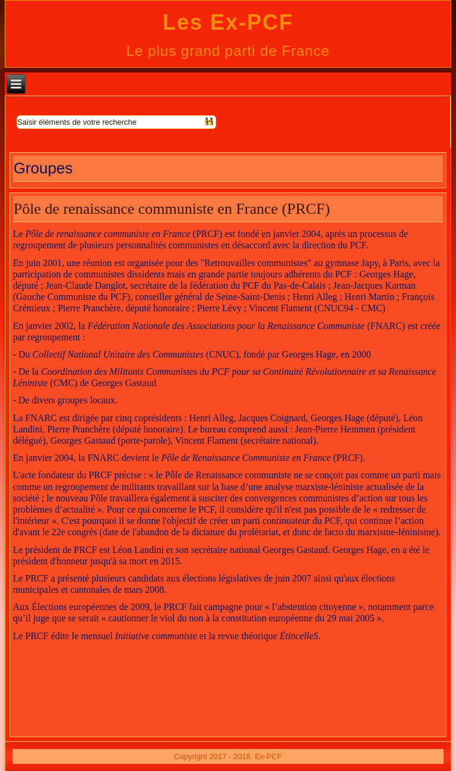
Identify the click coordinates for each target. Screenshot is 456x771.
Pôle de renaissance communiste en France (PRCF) (172, 208)
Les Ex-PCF (228, 22)
